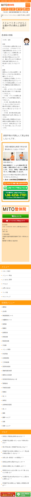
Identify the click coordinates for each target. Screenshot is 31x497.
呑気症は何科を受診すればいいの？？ (13, 462)
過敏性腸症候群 (7, 370)
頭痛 (3, 421)
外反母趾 (5, 353)
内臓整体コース (7, 319)
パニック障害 (6, 349)
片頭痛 (4, 345)
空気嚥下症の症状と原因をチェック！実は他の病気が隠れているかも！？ (15, 452)
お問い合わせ (6, 288)
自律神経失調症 (7, 404)
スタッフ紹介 (6, 271)
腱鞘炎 (4, 307)
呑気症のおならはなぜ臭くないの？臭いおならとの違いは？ (15, 471)
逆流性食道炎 (6, 366)
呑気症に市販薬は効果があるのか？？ (14, 436)
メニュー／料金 (7, 275)
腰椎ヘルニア (6, 417)
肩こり (4, 409)
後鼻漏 (4, 324)
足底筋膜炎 (5, 358)
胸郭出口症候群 (7, 375)
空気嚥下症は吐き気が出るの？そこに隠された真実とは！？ (15, 478)
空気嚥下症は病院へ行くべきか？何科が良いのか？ (15, 441)
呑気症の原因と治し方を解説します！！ (14, 466)
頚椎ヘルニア (6, 426)
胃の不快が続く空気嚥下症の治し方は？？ (15, 447)
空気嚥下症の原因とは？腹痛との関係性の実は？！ (15, 484)
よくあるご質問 (7, 279)
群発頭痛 (5, 337)
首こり (4, 396)
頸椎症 (4, 392)
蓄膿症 (4, 328)
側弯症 (4, 400)
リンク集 (5, 292)
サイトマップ (6, 296)
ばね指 (4, 311)
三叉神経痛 (5, 362)
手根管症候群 (6, 387)
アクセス (5, 284)
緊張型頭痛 (5, 341)
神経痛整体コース (7, 315)
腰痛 (3, 413)
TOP (2, 15)
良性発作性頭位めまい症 (9, 379)
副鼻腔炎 (5, 332)
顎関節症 (5, 383)
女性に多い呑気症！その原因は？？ (13, 457)
